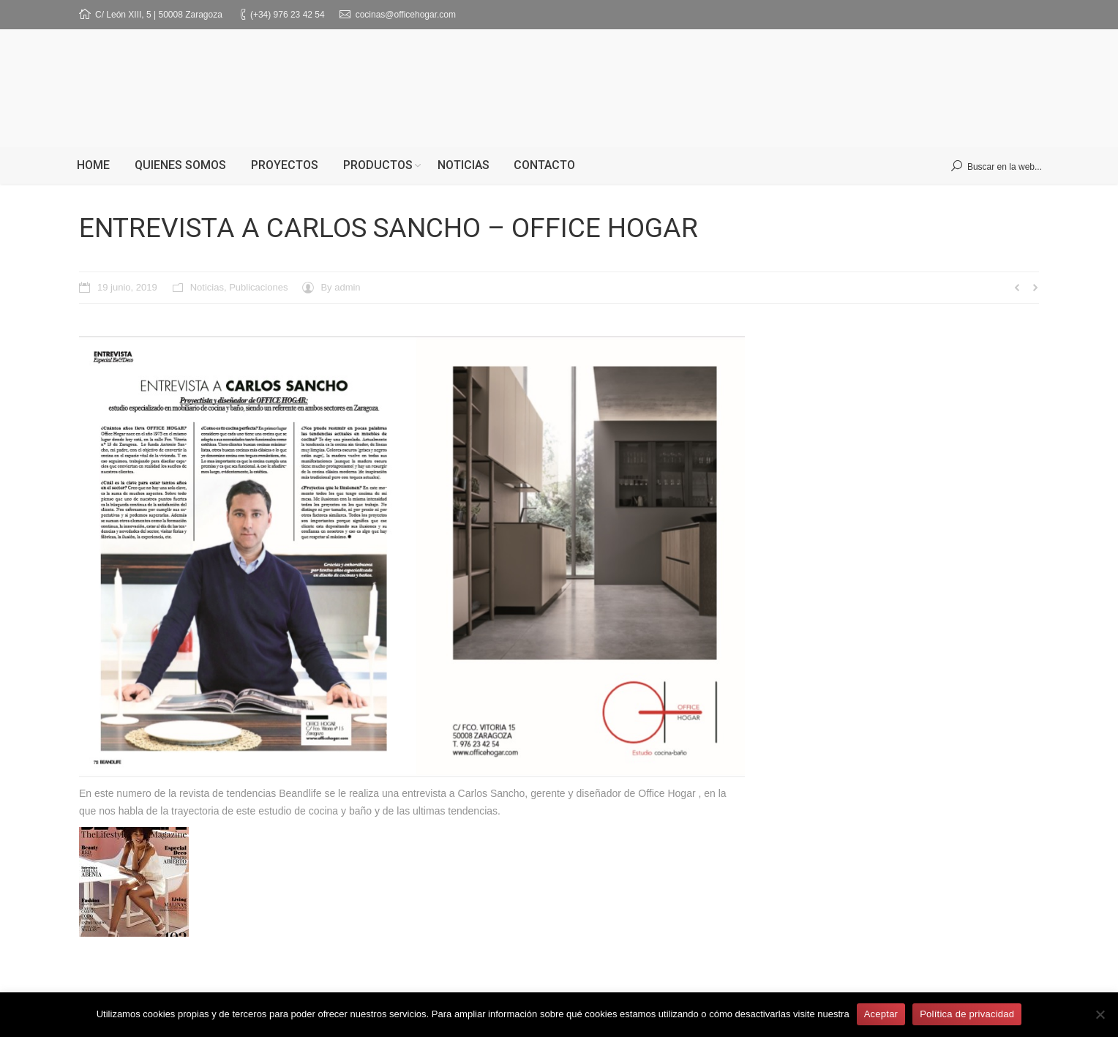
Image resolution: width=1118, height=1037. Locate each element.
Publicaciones (258, 287)
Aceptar (881, 1013)
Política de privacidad (967, 1013)
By (340, 287)
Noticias (207, 287)
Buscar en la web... (1004, 167)
